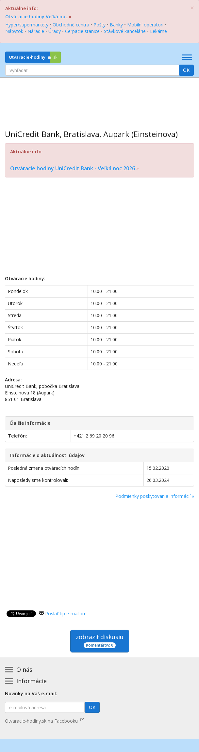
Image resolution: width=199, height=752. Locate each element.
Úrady (54, 31)
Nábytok (14, 31)
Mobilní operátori (145, 25)
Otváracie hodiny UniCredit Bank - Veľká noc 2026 (72, 168)
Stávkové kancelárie (125, 31)
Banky (116, 25)
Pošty (99, 25)
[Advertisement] (99, 99)
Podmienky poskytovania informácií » (154, 496)
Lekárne (158, 31)
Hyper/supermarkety (26, 25)
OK (186, 70)
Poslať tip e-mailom (66, 613)
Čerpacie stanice (82, 31)
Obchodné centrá (71, 25)
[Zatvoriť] (192, 8)
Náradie (35, 31)
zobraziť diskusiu (100, 640)
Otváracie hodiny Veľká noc (36, 16)
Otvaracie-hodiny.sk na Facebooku (44, 721)
